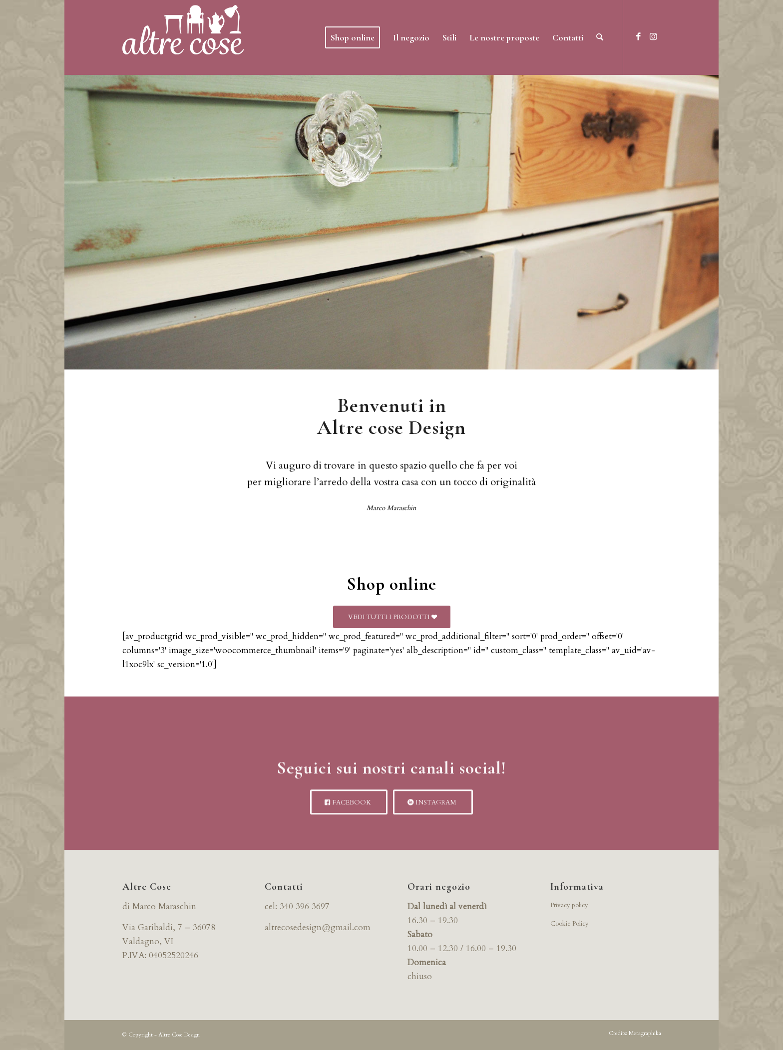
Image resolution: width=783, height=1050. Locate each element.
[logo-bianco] (183, 37)
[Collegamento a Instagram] (653, 36)
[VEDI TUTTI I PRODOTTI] (391, 617)
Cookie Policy (569, 923)
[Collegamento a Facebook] (638, 36)
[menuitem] (353, 37)
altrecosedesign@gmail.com (318, 927)
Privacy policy (569, 905)
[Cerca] (600, 37)
